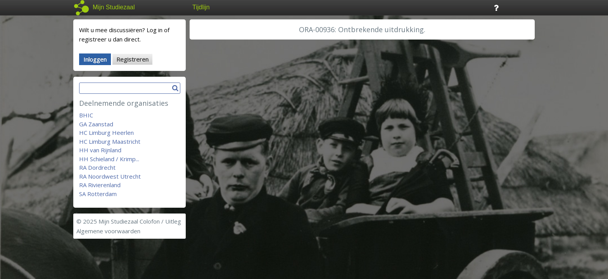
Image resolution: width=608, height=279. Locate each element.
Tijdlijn (201, 7)
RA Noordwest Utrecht (110, 176)
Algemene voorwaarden (108, 231)
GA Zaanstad (96, 124)
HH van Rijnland (100, 150)
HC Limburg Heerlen (106, 132)
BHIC (86, 115)
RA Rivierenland (100, 185)
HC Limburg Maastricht (109, 141)
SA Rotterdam (98, 194)
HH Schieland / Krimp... (109, 159)
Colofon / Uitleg (160, 221)
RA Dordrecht (97, 167)
